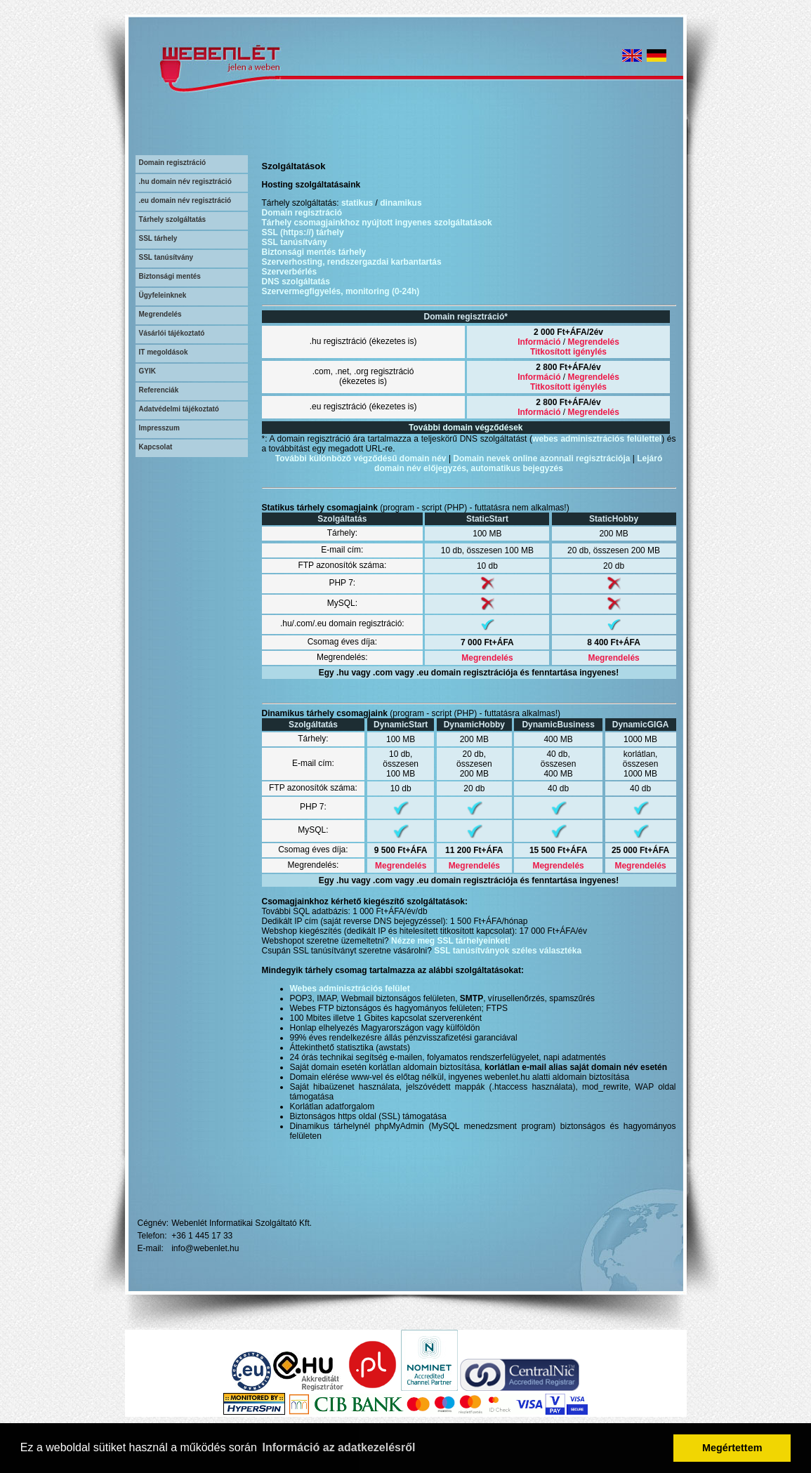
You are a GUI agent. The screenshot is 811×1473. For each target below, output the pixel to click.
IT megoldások (163, 352)
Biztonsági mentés (170, 276)
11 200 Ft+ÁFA (474, 850)
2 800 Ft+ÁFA (562, 367)
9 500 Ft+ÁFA (401, 850)
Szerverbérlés (289, 272)
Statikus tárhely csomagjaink (320, 508)
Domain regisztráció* (466, 317)
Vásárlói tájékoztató (172, 333)
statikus (357, 203)
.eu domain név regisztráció (185, 200)
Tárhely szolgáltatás (172, 219)
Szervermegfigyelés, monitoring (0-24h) (341, 291)
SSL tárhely (158, 238)
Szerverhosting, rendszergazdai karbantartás (352, 262)
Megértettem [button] (732, 1447)
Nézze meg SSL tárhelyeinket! (450, 941)
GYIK (147, 371)
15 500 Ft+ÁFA (558, 850)
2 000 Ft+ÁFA (560, 332)
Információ (538, 342)
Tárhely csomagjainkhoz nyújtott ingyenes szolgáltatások (377, 222)
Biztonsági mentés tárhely (314, 252)
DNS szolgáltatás (296, 281)
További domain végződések (465, 427)
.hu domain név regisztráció (185, 181)
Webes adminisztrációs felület (350, 988)
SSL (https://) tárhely (303, 232)
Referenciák (159, 390)
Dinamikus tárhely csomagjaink (325, 713)
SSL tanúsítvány (166, 257)
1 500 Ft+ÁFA (476, 921)
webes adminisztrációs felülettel (596, 439)
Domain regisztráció (172, 162)
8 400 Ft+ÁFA (613, 642)
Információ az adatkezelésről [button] (339, 1447)
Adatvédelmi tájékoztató (179, 409)
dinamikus (400, 203)
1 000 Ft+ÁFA (378, 911)
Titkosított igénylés (568, 352)
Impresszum (159, 428)
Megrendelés (160, 314)
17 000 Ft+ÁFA (548, 931)
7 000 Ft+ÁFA (487, 642)
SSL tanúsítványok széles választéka (507, 951)
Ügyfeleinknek (163, 295)
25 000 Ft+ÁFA (640, 850)
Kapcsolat (156, 447)
